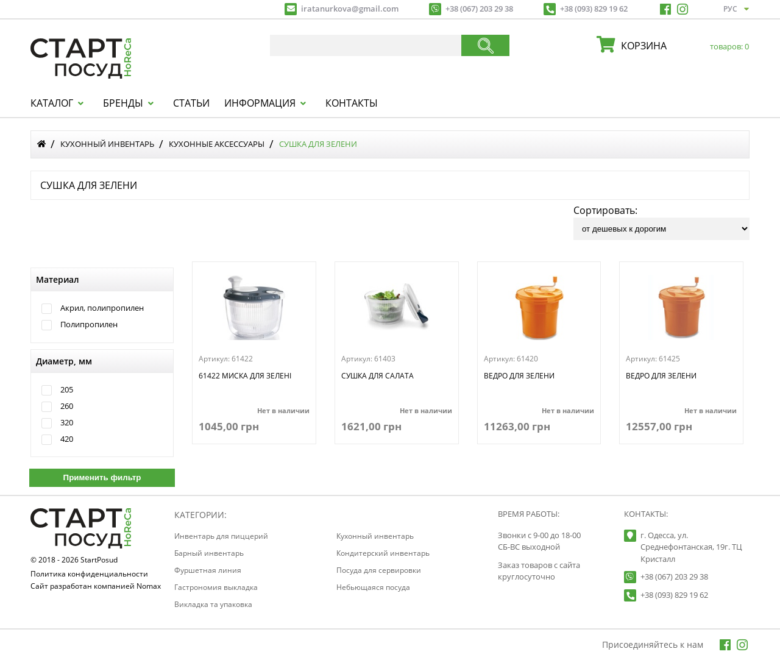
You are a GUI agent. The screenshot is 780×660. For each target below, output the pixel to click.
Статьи (191, 103)
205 (66, 390)
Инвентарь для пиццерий (221, 536)
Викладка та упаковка (213, 604)
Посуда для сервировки (378, 570)
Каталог (51, 103)
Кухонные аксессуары (216, 143)
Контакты (351, 103)
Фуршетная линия (207, 570)
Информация (260, 103)
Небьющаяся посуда (373, 587)
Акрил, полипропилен (102, 308)
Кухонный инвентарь (107, 143)
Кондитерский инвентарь (383, 553)
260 (66, 406)
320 (66, 422)
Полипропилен (89, 324)
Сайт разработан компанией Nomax (95, 587)
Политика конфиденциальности (89, 574)
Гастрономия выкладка (216, 587)
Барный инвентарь (209, 553)
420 (66, 439)
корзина (682, 46)
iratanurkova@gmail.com (350, 8)
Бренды (123, 103)
